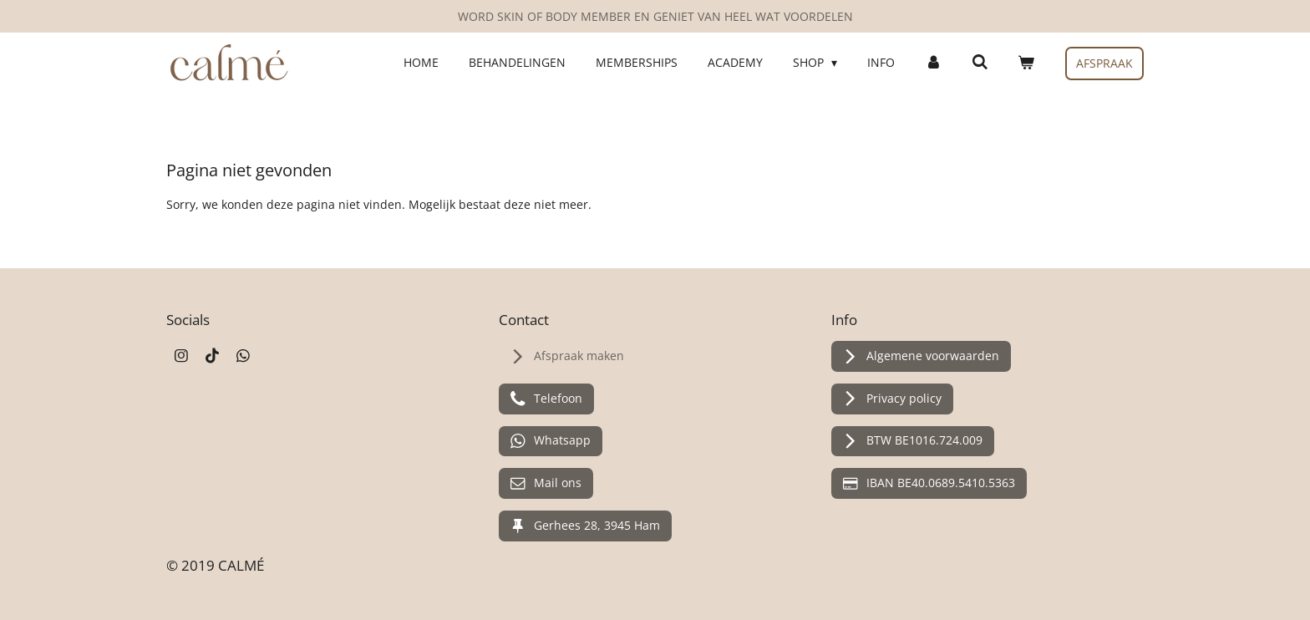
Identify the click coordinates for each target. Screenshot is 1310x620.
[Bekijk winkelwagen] (1026, 62)
